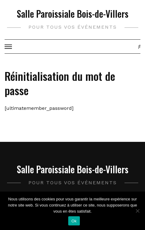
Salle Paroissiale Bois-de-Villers (72, 13)
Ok (73, 221)
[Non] (137, 211)
